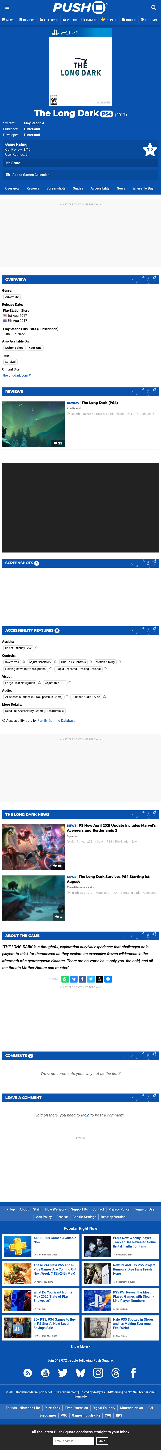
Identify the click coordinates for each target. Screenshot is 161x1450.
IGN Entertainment (65, 1392)
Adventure (12, 297)
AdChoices (114, 1392)
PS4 (129, 414)
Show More (81, 1347)
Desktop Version (113, 1217)
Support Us (79, 1209)
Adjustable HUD (55, 683)
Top (10, 1209)
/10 (27, 149)
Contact (98, 1209)
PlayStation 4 (34, 123)
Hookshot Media (27, 1392)
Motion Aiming (105, 662)
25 (58, 443)
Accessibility (100, 188)
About (24, 1209)
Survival (10, 362)
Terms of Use (144, 1209)
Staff (37, 1209)
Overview (12, 188)
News (121, 188)
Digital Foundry (104, 1408)
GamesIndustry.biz (86, 1415)
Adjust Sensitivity (40, 662)
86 (57, 866)
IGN (150, 1408)
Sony (100, 841)
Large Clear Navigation (20, 683)
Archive (62, 1217)
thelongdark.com (17, 375)
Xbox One (35, 348)
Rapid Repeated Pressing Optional (78, 669)
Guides (78, 188)
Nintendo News (131, 1408)
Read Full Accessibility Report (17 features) (34, 711)
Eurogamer (47, 1415)
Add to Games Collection (27, 175)
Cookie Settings (84, 1217)
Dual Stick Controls (73, 662)
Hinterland (32, 129)
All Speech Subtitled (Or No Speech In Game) (33, 697)
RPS (119, 1415)
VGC (64, 1415)
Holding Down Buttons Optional (25, 669)
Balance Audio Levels (86, 697)
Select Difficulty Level (18, 648)
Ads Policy (44, 1217)
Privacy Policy (119, 1209)
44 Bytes (99, 1392)
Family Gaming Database (56, 721)
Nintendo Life (30, 1408)
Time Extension (76, 1408)
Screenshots (56, 188)
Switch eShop (14, 348)
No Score (13, 163)
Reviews (33, 188)
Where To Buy (142, 188)
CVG (108, 1415)
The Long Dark (73, 113)
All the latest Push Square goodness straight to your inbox (80, 1432)
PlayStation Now (126, 841)
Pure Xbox (52, 1408)
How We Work (55, 1209)
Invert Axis (12, 662)
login (85, 1115)
